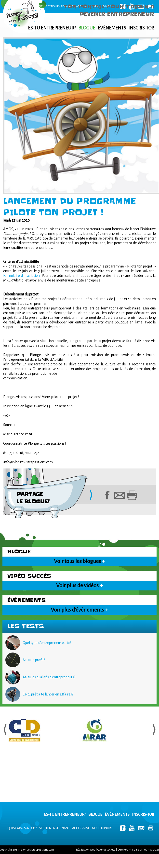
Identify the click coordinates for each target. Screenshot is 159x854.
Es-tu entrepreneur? (52, 27)
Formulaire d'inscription (21, 276)
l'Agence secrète (105, 849)
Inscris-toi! (141, 27)
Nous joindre (102, 828)
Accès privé (81, 828)
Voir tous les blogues (79, 561)
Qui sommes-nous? (30, 6)
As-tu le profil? (34, 660)
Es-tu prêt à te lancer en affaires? (48, 694)
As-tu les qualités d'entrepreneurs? (49, 677)
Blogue (86, 27)
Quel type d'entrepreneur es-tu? (47, 643)
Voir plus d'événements (79, 610)
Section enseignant (60, 6)
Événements (112, 27)
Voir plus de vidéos (79, 585)
